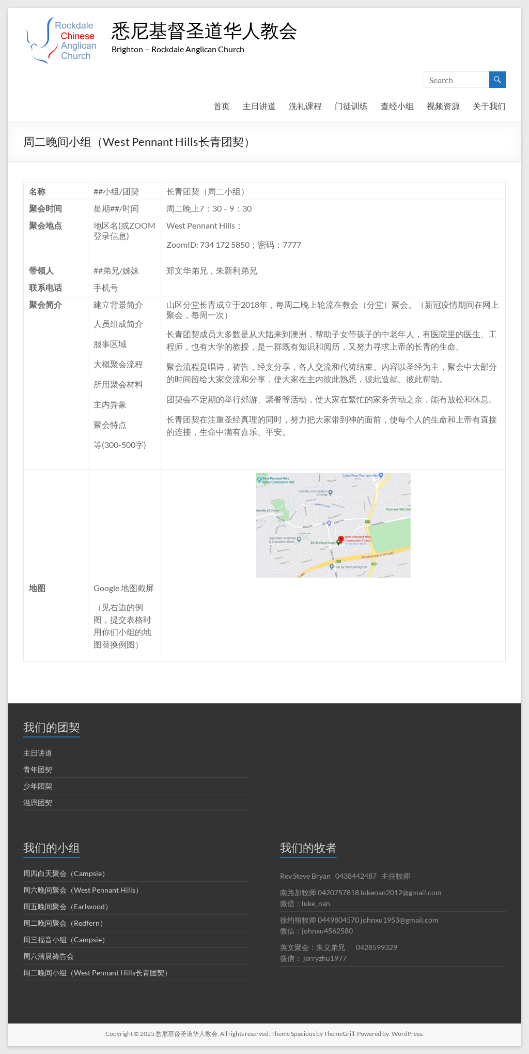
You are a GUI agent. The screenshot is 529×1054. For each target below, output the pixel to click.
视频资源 (443, 106)
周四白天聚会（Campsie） (66, 873)
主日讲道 (259, 106)
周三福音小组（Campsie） (66, 939)
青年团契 (37, 769)
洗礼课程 (305, 106)
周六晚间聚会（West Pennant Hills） (83, 889)
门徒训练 (351, 106)
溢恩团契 (37, 802)
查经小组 (397, 106)
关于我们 (489, 106)
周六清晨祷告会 (48, 956)
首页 (221, 106)
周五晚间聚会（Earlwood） (67, 906)
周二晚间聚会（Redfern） (65, 923)
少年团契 (37, 785)
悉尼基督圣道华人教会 (205, 30)
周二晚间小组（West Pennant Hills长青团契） (97, 972)
